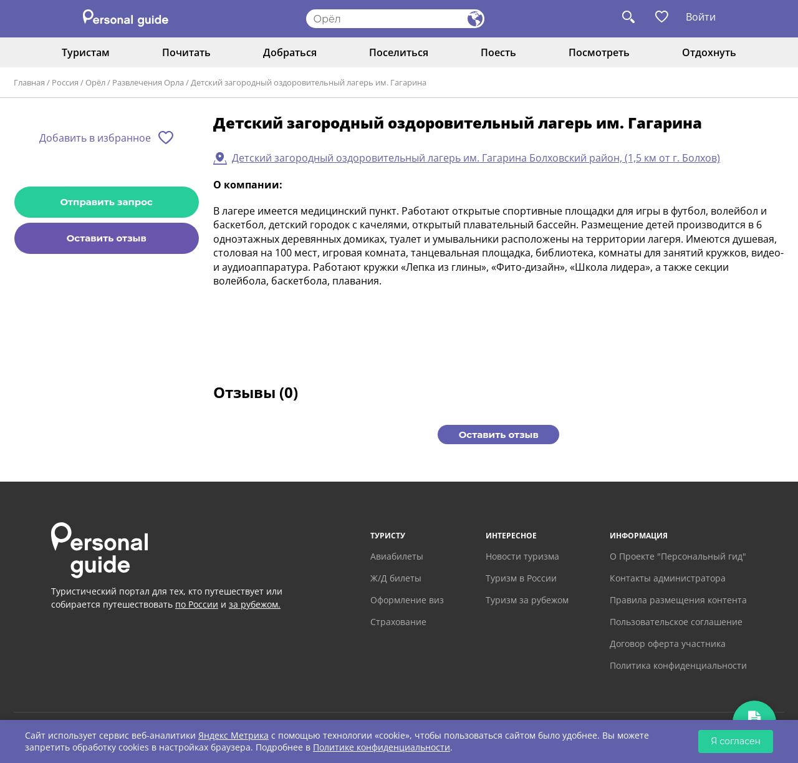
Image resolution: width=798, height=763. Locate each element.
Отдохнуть (709, 52)
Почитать (186, 52)
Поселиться (398, 52)
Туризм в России (521, 578)
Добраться (290, 52)
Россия (65, 82)
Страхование (398, 622)
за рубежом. (255, 604)
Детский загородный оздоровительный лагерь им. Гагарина (308, 82)
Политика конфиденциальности (678, 665)
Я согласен (736, 741)
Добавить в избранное (95, 138)
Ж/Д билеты (395, 578)
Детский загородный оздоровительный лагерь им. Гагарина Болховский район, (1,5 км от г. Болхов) (476, 158)
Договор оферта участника (668, 643)
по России (196, 604)
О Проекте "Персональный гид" (678, 556)
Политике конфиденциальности (381, 747)
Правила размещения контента (678, 600)
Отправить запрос (106, 202)
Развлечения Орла (148, 82)
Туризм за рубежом (527, 600)
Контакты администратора (668, 578)
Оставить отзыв (107, 238)
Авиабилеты (396, 556)
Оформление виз (407, 600)
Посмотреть (599, 52)
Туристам (86, 52)
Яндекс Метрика (233, 735)
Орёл (95, 82)
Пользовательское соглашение (676, 622)
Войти (701, 17)
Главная (29, 82)
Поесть (498, 52)
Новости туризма (522, 556)
